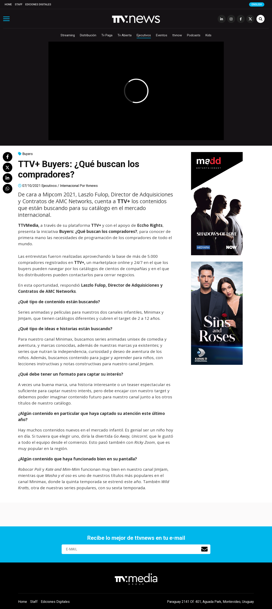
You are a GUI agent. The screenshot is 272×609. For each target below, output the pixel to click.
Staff (18, 4)
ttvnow (177, 35)
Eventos (161, 35)
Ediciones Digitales (38, 4)
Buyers (27, 154)
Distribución (88, 35)
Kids (208, 35)
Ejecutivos (144, 35)
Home (8, 4)
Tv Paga (106, 35)
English (257, 4)
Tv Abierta (125, 35)
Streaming (68, 35)
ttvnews (92, 186)
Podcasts (193, 35)
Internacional (69, 186)
